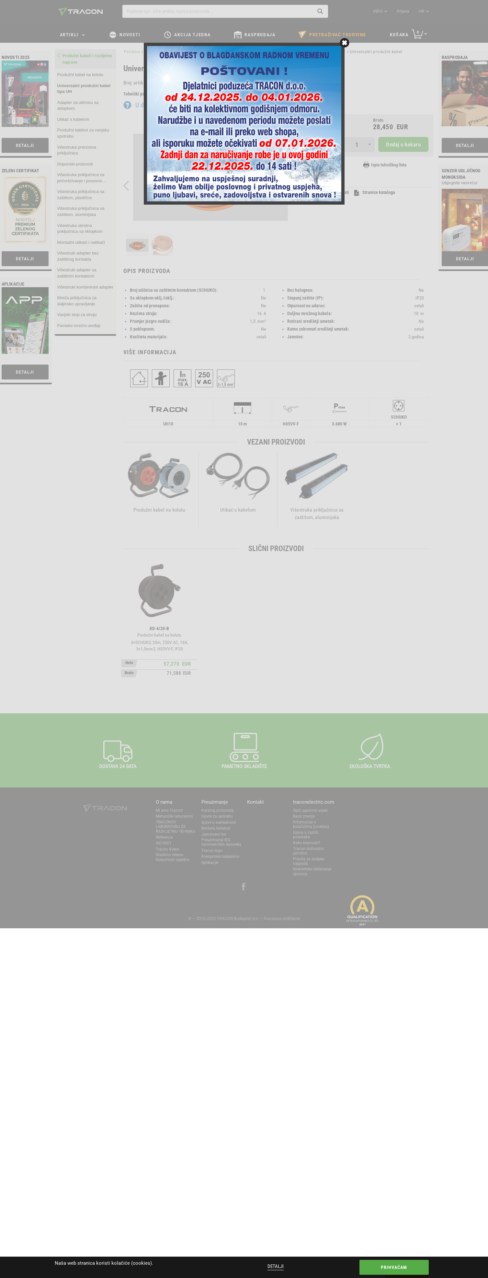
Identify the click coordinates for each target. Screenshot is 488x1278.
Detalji (275, 1266)
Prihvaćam (394, 1267)
